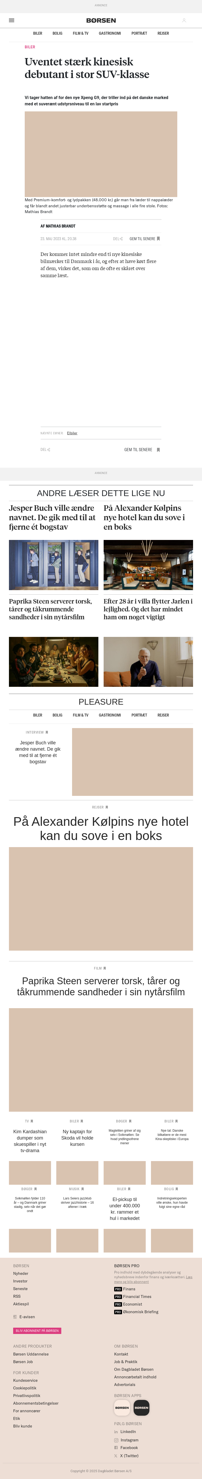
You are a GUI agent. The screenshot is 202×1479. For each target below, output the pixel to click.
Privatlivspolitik (26, 1395)
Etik (16, 1418)
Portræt (139, 33)
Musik (74, 1189)
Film (98, 968)
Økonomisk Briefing (136, 1311)
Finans (124, 1288)
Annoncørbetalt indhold (135, 1376)
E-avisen (27, 1316)
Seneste (20, 1288)
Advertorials (124, 1384)
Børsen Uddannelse (31, 1354)
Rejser (163, 33)
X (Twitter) (126, 1455)
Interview (35, 732)
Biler (37, 33)
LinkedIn (125, 1431)
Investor (20, 1281)
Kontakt (121, 1354)
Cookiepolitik (24, 1387)
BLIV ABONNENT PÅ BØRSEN (37, 1331)
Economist (128, 1304)
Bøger (121, 1121)
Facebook (126, 1447)
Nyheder (20, 1273)
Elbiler (72, 433)
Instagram (126, 1439)
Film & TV (80, 33)
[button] (185, 20)
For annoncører (26, 1410)
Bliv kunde (22, 1426)
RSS (17, 1296)
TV (27, 1121)
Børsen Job (23, 1361)
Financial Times (133, 1296)
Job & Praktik (125, 1361)
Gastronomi (110, 33)
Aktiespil (21, 1303)
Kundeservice (25, 1380)
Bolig (57, 33)
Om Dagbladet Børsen (134, 1369)
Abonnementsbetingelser (35, 1403)
